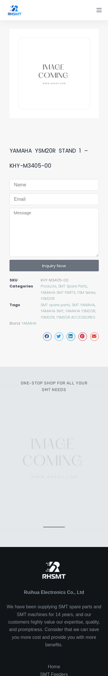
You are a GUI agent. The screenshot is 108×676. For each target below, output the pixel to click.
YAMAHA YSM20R (80, 311)
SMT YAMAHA (83, 305)
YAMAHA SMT (52, 311)
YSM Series (86, 292)
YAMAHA (29, 323)
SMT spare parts (55, 305)
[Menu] (99, 10)
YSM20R (47, 298)
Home (54, 666)
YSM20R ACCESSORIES (75, 317)
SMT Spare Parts (72, 286)
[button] (47, 336)
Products (48, 286)
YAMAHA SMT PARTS (58, 292)
